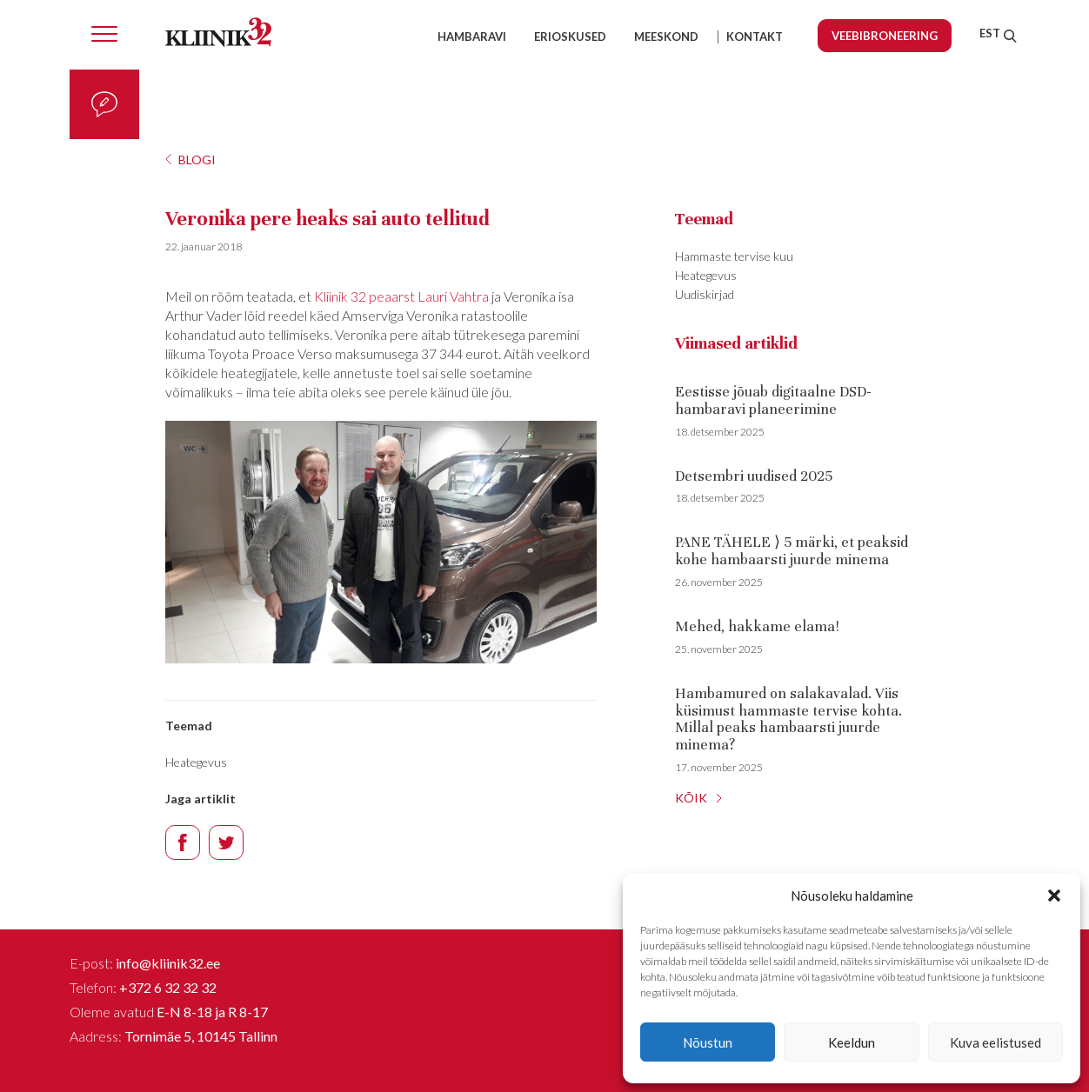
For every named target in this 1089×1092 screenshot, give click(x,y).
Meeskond (666, 36)
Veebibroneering (885, 36)
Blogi (197, 159)
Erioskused (570, 36)
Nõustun (707, 1042)
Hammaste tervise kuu (734, 256)
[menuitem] (989, 33)
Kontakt (754, 36)
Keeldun (851, 1042)
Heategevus (196, 762)
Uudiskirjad (704, 294)
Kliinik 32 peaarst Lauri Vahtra (401, 296)
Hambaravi (472, 36)
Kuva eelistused (995, 1042)
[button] (1054, 895)
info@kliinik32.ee (168, 963)
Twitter (226, 842)
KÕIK (691, 797)
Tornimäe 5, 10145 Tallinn (200, 1036)
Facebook (182, 842)
